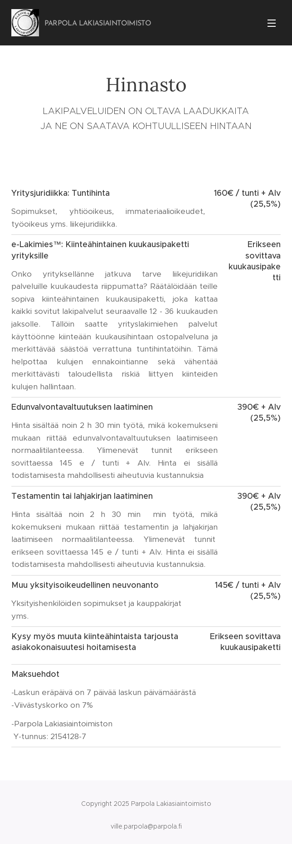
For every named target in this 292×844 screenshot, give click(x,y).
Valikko (272, 23)
